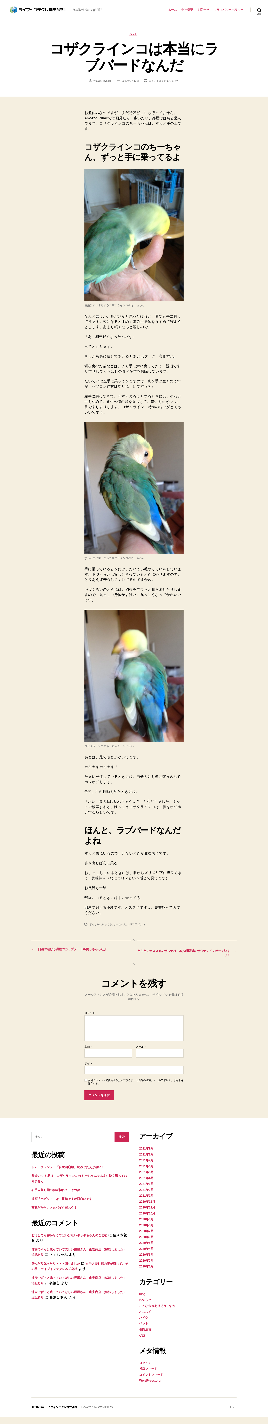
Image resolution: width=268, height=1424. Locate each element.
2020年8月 (147, 1232)
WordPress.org (151, 1387)
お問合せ (203, 12)
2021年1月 (147, 1203)
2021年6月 (147, 1173)
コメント (89, 1020)
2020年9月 (147, 1226)
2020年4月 (147, 1256)
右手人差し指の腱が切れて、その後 (60, 1197)
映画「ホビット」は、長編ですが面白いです (67, 1206)
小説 (142, 1342)
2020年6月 (147, 1244)
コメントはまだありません (165, 86)
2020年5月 (147, 1250)
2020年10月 (148, 1220)
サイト (88, 1070)
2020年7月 (147, 1238)
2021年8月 (147, 1161)
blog (142, 1301)
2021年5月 (147, 1179)
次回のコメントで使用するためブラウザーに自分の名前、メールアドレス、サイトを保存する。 (136, 1089)
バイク (144, 1325)
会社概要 (187, 12)
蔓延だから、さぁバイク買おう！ (58, 1215)
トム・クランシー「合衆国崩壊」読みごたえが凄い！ (75, 1174)
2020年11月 (148, 1214)
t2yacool (106, 86)
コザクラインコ (139, 930)
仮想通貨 (146, 1336)
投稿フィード (150, 1376)
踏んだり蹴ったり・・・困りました (60, 1271)
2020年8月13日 (129, 86)
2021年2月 (147, 1197)
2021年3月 (147, 1191)
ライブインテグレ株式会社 (63, 1414)
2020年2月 (147, 1267)
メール (140, 1053)
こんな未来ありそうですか (161, 1313)
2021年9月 (147, 1155)
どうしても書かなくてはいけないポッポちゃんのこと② (77, 1242)
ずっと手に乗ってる (101, 930)
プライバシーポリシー (229, 12)
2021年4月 (147, 1185)
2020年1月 (147, 1273)
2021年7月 (147, 1167)
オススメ (146, 1319)
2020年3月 (147, 1262)
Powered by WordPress (101, 1414)
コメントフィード (154, 1382)
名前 (88, 1053)
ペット (134, 40)
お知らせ (146, 1307)
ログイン (146, 1370)
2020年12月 (148, 1209)
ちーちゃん (121, 930)
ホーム (172, 12)
